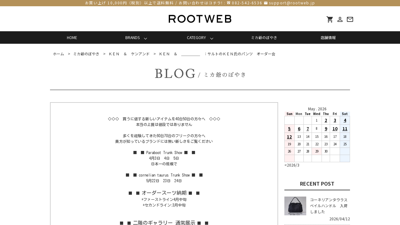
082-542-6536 (247, 2)
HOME (72, 37)
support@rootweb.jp (292, 2)
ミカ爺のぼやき (264, 37)
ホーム (58, 53)
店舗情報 (328, 37)
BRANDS (132, 37)
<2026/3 (291, 165)
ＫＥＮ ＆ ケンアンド (129, 53)
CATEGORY (196, 37)
